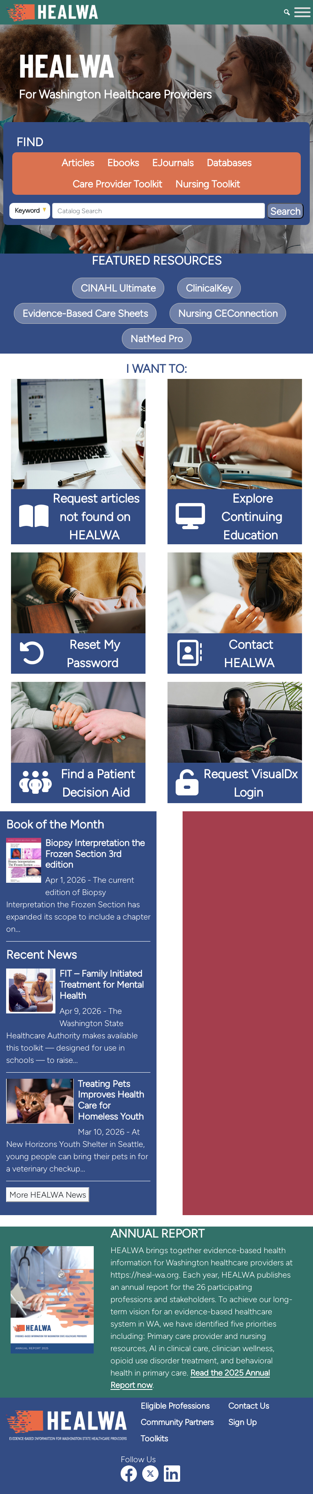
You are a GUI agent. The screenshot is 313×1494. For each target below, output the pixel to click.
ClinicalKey (209, 288)
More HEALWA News (47, 1195)
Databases (229, 163)
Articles (78, 163)
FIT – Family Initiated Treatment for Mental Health (102, 984)
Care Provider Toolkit (117, 184)
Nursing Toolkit (207, 184)
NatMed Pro (156, 339)
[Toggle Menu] (302, 12)
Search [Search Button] (285, 211)
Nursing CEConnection (228, 313)
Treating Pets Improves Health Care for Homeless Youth (111, 1100)
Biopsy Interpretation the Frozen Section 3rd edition (95, 854)
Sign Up (242, 1422)
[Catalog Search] (158, 210)
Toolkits (154, 1438)
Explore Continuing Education (251, 517)
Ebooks (123, 163)
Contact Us (248, 1406)
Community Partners (177, 1422)
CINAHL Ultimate (118, 288)
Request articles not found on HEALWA (96, 517)
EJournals (173, 163)
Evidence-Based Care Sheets (85, 313)
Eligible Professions (175, 1406)
